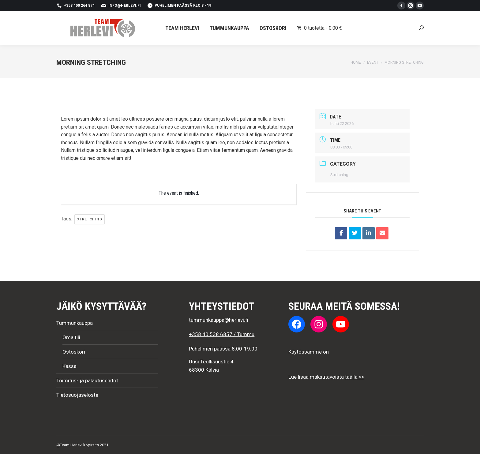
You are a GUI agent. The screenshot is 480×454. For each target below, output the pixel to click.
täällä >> (354, 377)
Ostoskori (73, 352)
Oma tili (71, 337)
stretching (89, 219)
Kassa (69, 366)
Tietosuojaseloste (77, 395)
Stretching (339, 174)
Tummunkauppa (74, 323)
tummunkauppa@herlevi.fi (218, 320)
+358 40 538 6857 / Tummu (221, 334)
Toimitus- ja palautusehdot (87, 380)
